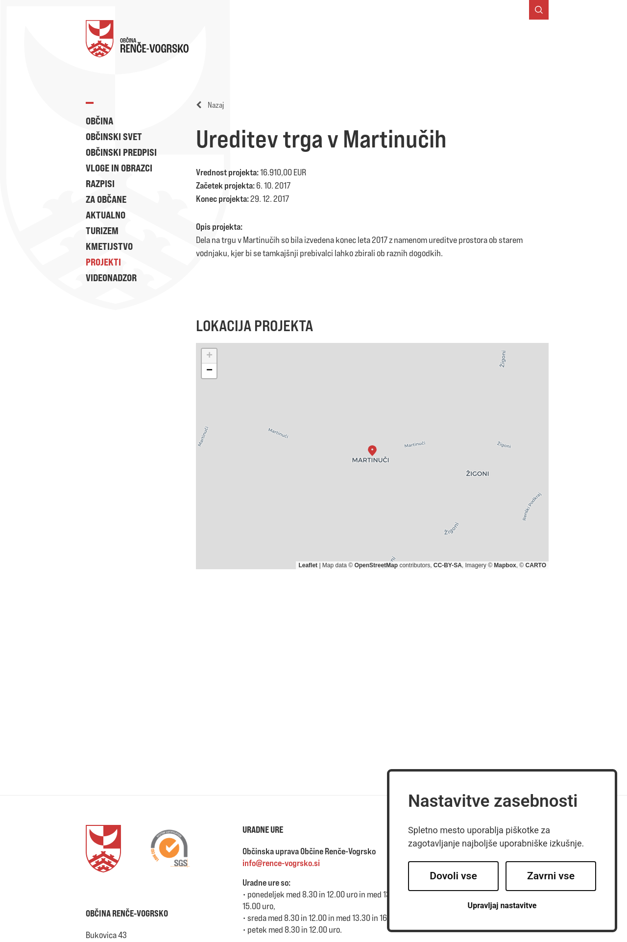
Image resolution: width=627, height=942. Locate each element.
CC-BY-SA (448, 565)
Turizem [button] (102, 230)
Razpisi (100, 183)
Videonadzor (111, 277)
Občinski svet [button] (114, 136)
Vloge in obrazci (119, 168)
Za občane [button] (106, 199)
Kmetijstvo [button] (109, 246)
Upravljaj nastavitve (502, 905)
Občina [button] (99, 121)
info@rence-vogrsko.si (281, 863)
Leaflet (307, 565)
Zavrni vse (551, 876)
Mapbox (505, 565)
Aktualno (105, 215)
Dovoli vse (453, 876)
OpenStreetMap (376, 565)
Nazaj (210, 105)
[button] (372, 450)
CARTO (536, 565)
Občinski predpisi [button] (121, 152)
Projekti (103, 262)
